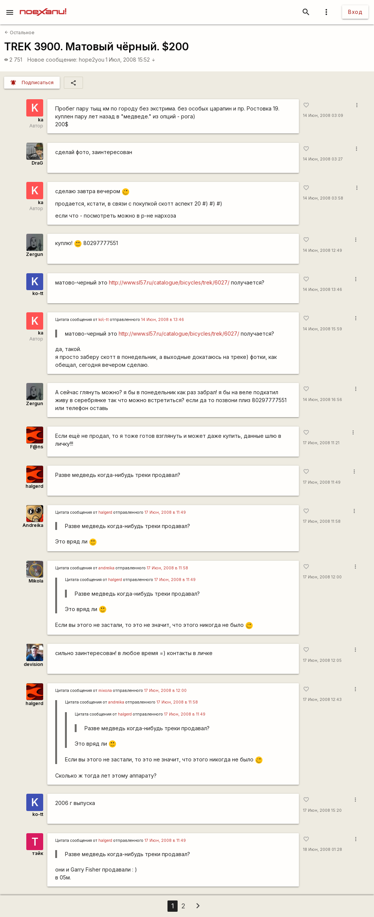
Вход (355, 12)
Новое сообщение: (52, 59)
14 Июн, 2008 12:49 (322, 250)
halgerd (34, 486)
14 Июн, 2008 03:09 (323, 115)
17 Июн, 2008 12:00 (322, 577)
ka (40, 120)
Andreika (33, 525)
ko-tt (37, 293)
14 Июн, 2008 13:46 (322, 289)
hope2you (91, 59)
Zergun (34, 254)
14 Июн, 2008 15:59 (322, 329)
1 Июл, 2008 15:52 (130, 59)
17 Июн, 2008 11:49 (322, 482)
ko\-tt (103, 319)
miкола (105, 690)
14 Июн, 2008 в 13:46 (162, 319)
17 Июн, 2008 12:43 (322, 699)
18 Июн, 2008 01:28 (322, 849)
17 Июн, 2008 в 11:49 (165, 512)
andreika (106, 568)
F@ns (36, 446)
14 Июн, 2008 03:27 (323, 159)
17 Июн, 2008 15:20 (322, 810)
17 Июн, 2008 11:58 (322, 521)
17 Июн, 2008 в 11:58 (167, 568)
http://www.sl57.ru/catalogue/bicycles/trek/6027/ (169, 282)
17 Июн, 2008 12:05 (322, 660)
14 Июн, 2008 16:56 (322, 399)
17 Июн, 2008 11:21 (321, 442)
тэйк (37, 853)
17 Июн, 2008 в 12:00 (165, 690)
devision (33, 664)
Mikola (36, 581)
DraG (37, 163)
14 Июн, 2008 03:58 (323, 198)
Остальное (19, 32)
